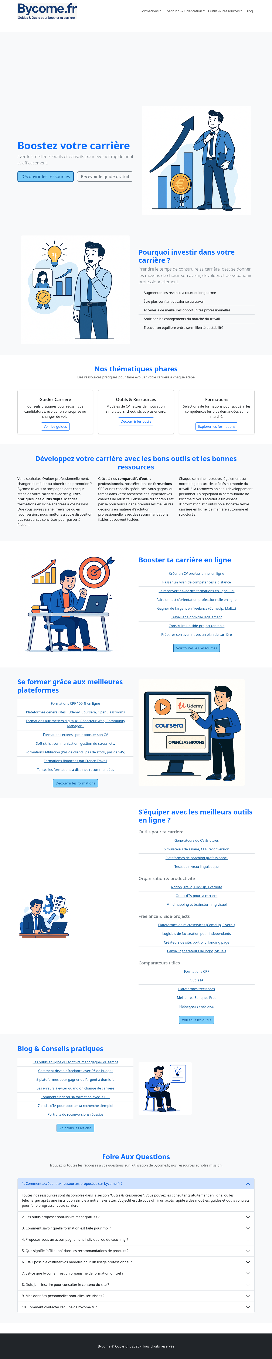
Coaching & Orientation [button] (183, 11)
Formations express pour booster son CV (75, 734)
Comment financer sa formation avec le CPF (75, 1097)
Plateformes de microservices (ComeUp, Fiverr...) (196, 925)
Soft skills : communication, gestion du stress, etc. (75, 743)
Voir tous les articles (75, 1128)
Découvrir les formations (75, 783)
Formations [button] (149, 11)
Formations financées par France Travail (75, 761)
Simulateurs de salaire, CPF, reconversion (196, 849)
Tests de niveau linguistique (196, 866)
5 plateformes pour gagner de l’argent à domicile (75, 1079)
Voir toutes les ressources (196, 648)
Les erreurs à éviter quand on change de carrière (75, 1088)
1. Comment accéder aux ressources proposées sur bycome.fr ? (72, 1183)
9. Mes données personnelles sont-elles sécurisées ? (63, 1295)
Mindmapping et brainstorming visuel (196, 904)
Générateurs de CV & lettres (196, 840)
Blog (249, 11)
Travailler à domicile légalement (196, 617)
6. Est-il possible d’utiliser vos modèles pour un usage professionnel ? (77, 1262)
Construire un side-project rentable (196, 625)
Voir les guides (55, 426)
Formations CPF (196, 971)
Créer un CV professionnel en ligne (196, 573)
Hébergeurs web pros (196, 1006)
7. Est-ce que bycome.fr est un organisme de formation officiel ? (72, 1273)
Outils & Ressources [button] (224, 11)
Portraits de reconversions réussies (75, 1114)
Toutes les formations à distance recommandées (75, 769)
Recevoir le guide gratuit (105, 176)
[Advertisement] (136, 74)
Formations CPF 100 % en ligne (75, 703)
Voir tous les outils (196, 1020)
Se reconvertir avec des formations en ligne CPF (197, 591)
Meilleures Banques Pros (196, 997)
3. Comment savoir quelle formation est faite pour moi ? (66, 1228)
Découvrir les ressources (45, 176)
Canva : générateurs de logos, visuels (196, 951)
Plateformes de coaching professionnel (197, 858)
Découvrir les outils (136, 421)
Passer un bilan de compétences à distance (196, 582)
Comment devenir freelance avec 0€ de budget (75, 1070)
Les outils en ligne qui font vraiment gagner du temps (75, 1062)
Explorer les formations (216, 426)
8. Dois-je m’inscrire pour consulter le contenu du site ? (65, 1284)
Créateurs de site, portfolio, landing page (196, 942)
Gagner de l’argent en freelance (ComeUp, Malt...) (196, 608)
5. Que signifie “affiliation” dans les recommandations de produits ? (75, 1250)
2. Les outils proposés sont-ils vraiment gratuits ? (60, 1217)
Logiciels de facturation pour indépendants (196, 933)
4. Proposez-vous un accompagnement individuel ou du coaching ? (75, 1239)
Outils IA (196, 980)
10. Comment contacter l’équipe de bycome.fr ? (59, 1307)
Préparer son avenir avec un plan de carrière (196, 634)
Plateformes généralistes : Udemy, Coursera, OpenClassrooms (75, 712)
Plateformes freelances (196, 989)
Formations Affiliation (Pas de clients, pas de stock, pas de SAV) (75, 752)
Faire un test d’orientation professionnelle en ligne (197, 599)
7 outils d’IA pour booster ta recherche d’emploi (75, 1105)
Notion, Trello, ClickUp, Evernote (196, 887)
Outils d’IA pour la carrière (196, 895)
